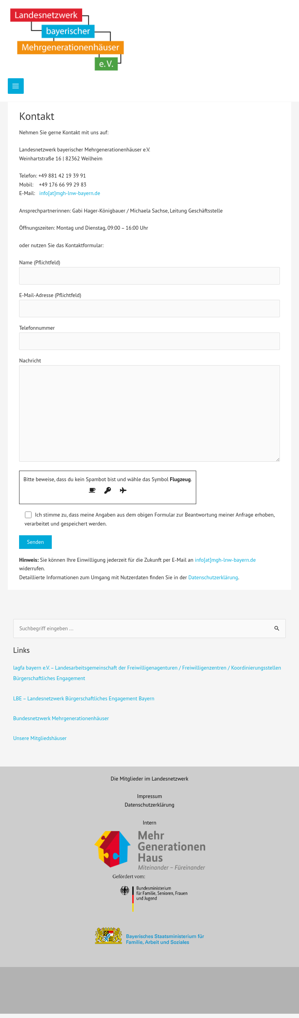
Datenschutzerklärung (213, 581)
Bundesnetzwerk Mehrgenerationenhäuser (61, 722)
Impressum (149, 800)
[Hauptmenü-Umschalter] (16, 90)
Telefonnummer (149, 342)
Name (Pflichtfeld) (149, 276)
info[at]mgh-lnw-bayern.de (69, 197)
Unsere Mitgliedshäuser (40, 742)
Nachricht (149, 415)
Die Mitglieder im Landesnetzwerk (149, 782)
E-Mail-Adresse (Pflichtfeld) (149, 309)
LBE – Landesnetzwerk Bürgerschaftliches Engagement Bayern (84, 702)
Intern (149, 826)
